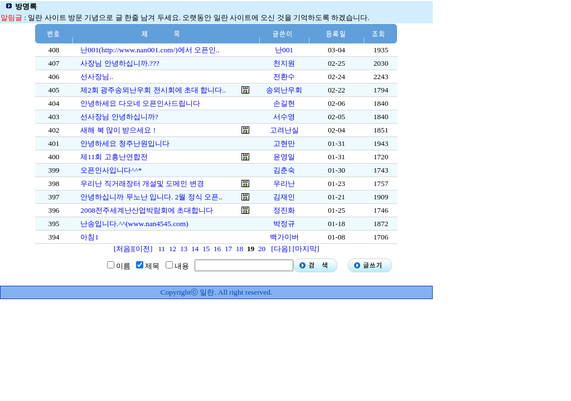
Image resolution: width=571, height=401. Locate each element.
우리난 (284, 183)
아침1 (89, 237)
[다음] (281, 248)
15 (206, 248)
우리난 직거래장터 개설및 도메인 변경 (142, 183)
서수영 (284, 117)
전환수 (284, 76)
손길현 (284, 103)
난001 (284, 50)
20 (261, 248)
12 (172, 248)
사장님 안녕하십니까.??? (119, 63)
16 (217, 248)
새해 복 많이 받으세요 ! (118, 130)
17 (228, 248)
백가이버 (284, 237)
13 (183, 248)
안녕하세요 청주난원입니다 (124, 143)
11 (161, 248)
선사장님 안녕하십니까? (119, 117)
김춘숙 (284, 170)
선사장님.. (96, 76)
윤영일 (284, 157)
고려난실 (284, 130)
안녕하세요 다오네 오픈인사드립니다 (140, 103)
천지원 (284, 63)
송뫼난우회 (284, 90)
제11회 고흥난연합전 (113, 157)
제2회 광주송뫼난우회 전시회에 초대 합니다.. (153, 90)
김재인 (284, 197)
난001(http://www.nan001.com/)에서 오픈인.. (149, 50)
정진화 (284, 210)
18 (239, 248)
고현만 (284, 143)
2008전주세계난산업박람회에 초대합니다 (146, 210)
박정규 (284, 223)
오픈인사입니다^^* (111, 170)
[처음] (123, 248)
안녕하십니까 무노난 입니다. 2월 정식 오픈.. (151, 197)
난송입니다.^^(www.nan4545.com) (134, 223)
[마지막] (305, 248)
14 (195, 248)
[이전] (143, 248)
